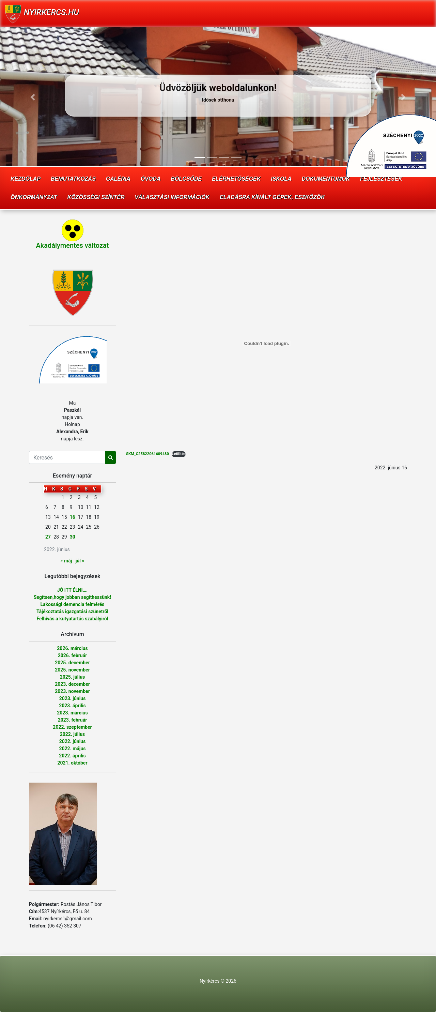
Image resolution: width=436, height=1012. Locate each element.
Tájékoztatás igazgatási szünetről (72, 611)
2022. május (72, 748)
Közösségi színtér (96, 197)
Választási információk (172, 197)
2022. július (72, 734)
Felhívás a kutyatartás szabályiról (72, 618)
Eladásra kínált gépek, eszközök (272, 197)
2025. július (72, 677)
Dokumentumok (326, 179)
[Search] (67, 457)
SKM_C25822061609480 (147, 454)
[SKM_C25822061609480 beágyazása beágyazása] (266, 343)
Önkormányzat (34, 197)
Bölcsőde (186, 179)
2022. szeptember (72, 727)
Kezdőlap (26, 179)
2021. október (72, 763)
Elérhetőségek (236, 179)
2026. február (72, 655)
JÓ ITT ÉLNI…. (72, 590)
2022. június (72, 741)
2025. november (72, 670)
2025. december (72, 662)
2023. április (72, 705)
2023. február (72, 720)
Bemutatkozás (73, 179)
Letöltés (179, 454)
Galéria (118, 179)
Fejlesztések (381, 179)
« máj (66, 560)
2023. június (72, 698)
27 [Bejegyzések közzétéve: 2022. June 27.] (48, 537)
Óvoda (151, 179)
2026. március (72, 648)
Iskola (281, 179)
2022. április (72, 755)
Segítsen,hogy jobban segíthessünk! (72, 597)
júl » (80, 560)
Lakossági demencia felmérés (72, 604)
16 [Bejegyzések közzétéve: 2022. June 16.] (72, 517)
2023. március (72, 712)
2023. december (72, 684)
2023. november (72, 691)
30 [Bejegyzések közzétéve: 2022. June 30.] (72, 537)
